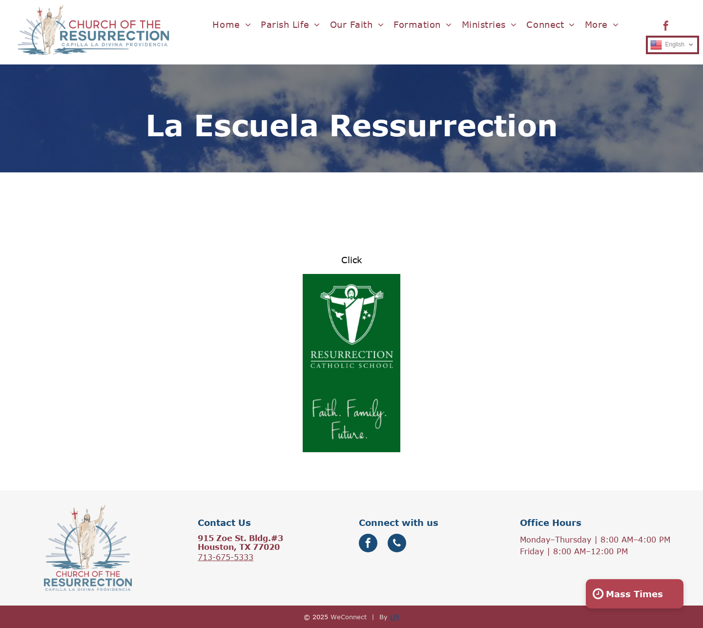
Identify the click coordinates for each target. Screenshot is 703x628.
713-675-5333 (225, 557)
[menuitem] (231, 25)
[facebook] (666, 27)
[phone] (397, 544)
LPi (394, 617)
